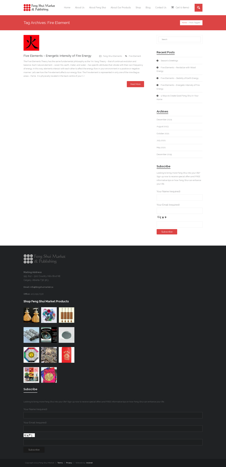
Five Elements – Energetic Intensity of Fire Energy (57, 55)
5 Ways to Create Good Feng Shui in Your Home (178, 98)
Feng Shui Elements (112, 56)
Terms (60, 463)
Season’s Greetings (169, 60)
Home (184, 23)
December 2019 (164, 154)
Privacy (69, 463)
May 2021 (161, 147)
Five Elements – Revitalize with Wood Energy (176, 69)
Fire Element (135, 56)
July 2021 (161, 140)
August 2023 (163, 126)
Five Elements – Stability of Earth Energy (180, 78)
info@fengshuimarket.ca (41, 287)
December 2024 (164, 119)
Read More (135, 84)
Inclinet (89, 463)
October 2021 (163, 133)
